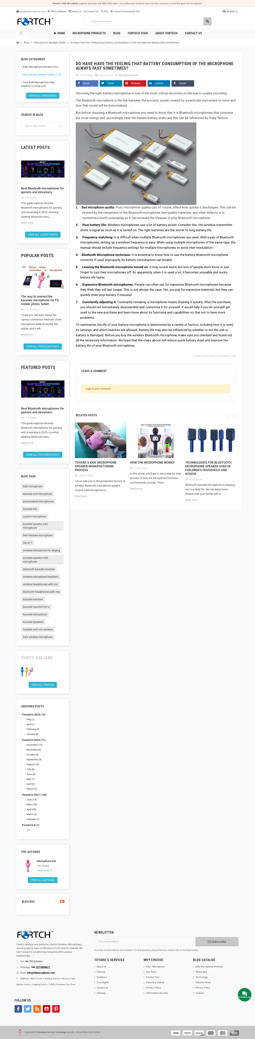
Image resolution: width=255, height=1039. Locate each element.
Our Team (151, 971)
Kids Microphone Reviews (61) (40, 66)
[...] (32, 955)
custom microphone (34, 516)
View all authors (43, 880)
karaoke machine (33, 599)
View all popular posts (42, 346)
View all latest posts (43, 234)
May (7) (31, 779)
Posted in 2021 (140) (34, 794)
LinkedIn (159, 83)
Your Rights (103, 982)
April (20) (31, 809)
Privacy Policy (153, 987)
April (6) (31, 784)
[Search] (148, 21)
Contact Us (91, 11)
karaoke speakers (33, 621)
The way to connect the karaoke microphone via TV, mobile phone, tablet (40, 300)
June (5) (31, 774)
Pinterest (135, 83)
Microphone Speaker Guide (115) (42, 74)
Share (86, 83)
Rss (37, 1009)
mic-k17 (27, 542)
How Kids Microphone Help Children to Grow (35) (37, 84)
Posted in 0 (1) (30, 825)
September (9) (34, 759)
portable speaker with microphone (35, 559)
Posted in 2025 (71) (33, 739)
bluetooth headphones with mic (41, 591)
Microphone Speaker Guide (220, 355)
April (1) (31, 724)
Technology (201, 977)
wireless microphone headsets (40, 576)
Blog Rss (42, 901)
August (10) (33, 764)
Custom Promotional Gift (125, 11)
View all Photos (42, 684)
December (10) (35, 744)
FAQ (104, 11)
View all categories (43, 95)
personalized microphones (38, 501)
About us (101, 966)
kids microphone (32, 486)
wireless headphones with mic (40, 584)
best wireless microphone (38, 637)
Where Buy (201, 971)
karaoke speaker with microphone (35, 526)
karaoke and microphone (37, 493)
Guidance (102, 977)
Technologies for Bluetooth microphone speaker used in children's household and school (208, 468)
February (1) (33, 819)
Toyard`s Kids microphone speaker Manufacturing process (95, 466)
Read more (27, 222)
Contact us (102, 987)
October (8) (33, 754)
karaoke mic (30, 508)
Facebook (18, 1009)
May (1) (31, 719)
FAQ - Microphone (155, 966)
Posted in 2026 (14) (33, 714)
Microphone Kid (46, 861)
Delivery (101, 971)
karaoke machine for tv (36, 606)
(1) (28, 829)
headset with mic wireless (38, 629)
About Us (75, 11)
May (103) (32, 804)
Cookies (199, 993)
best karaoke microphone (38, 535)
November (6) (34, 749)
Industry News (203, 982)
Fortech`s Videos (155, 982)
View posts (44, 870)
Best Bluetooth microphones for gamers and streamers (42, 190)
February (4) (33, 729)
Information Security (157, 993)
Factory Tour (152, 977)
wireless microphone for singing (41, 550)
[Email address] (144, 941)
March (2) (32, 788)
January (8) (33, 734)
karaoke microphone (35, 614)
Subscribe (217, 942)
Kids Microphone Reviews (209, 966)
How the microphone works (152, 462)
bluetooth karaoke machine (39, 569)
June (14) (32, 799)
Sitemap (101, 993)
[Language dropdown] (230, 11)
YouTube (46, 1009)
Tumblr (182, 83)
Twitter (110, 83)
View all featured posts (42, 454)
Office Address (56, 11)
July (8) (30, 769)
